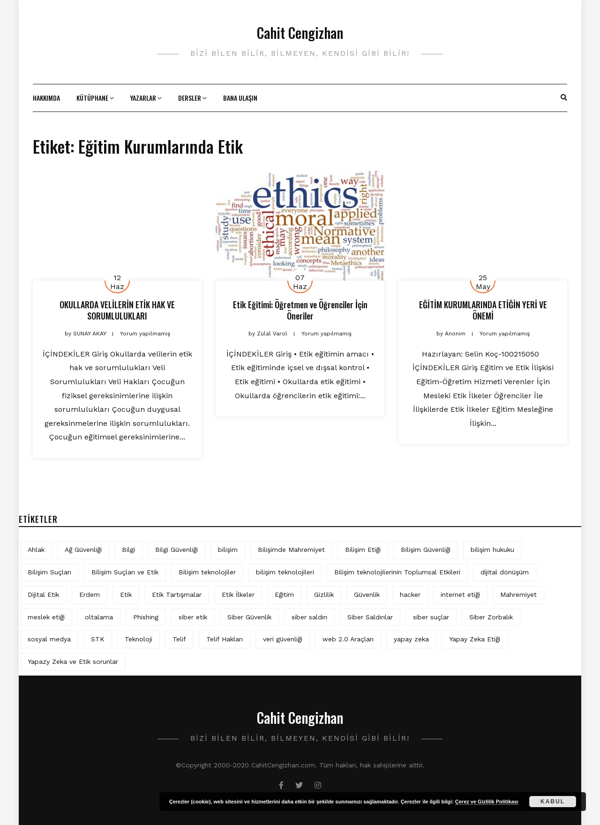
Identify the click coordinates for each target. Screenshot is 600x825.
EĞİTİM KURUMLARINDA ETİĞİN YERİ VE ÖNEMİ (483, 309)
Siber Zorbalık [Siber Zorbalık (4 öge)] (491, 617)
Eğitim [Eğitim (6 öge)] (284, 594)
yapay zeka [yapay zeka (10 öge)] (411, 639)
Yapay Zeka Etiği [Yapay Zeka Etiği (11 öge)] (474, 639)
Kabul (552, 801)
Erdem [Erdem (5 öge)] (89, 594)
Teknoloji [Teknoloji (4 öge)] (138, 639)
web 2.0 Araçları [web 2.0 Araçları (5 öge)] (348, 639)
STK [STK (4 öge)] (98, 639)
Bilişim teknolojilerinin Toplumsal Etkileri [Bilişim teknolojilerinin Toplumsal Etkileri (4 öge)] (397, 572)
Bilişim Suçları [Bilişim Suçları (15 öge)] (49, 572)
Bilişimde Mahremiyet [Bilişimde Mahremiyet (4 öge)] (291, 549)
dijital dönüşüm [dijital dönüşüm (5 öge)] (504, 572)
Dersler (189, 98)
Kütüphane (92, 98)
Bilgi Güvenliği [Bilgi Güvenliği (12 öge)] (176, 549)
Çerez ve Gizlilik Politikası (486, 801)
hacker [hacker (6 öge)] (410, 594)
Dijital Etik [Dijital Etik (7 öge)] (43, 594)
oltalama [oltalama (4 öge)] (99, 617)
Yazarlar (143, 98)
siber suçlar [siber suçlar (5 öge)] (431, 617)
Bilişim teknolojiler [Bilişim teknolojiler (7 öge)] (207, 572)
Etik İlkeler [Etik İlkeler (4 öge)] (238, 594)
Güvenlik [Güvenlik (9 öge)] (367, 594)
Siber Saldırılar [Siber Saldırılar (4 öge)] (370, 617)
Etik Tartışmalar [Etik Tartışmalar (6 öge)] (177, 594)
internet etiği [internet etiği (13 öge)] (460, 594)
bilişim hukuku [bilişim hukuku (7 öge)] (492, 549)
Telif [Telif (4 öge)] (179, 639)
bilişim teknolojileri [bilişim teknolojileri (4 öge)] (285, 572)
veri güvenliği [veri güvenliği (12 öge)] (282, 639)
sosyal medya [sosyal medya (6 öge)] (49, 639)
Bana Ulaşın (240, 98)
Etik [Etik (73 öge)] (126, 594)
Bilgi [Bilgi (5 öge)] (128, 549)
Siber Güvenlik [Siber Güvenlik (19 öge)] (249, 617)
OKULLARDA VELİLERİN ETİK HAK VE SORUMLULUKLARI (117, 309)
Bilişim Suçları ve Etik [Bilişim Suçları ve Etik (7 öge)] (124, 572)
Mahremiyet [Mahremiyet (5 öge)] (518, 594)
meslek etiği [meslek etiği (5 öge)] (46, 617)
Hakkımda (46, 98)
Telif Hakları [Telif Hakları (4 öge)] (224, 639)
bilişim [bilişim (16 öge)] (228, 549)
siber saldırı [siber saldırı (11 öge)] (309, 617)
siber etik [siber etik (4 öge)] (193, 617)
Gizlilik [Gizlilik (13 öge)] (324, 594)
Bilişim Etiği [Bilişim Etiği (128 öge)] (363, 549)
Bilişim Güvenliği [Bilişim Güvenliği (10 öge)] (425, 549)
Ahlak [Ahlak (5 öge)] (36, 549)
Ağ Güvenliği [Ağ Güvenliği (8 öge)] (83, 549)
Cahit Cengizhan (300, 32)
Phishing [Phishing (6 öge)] (145, 617)
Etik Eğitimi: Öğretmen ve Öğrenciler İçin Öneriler (300, 309)
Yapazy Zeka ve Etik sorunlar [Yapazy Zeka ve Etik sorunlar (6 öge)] (73, 661)
